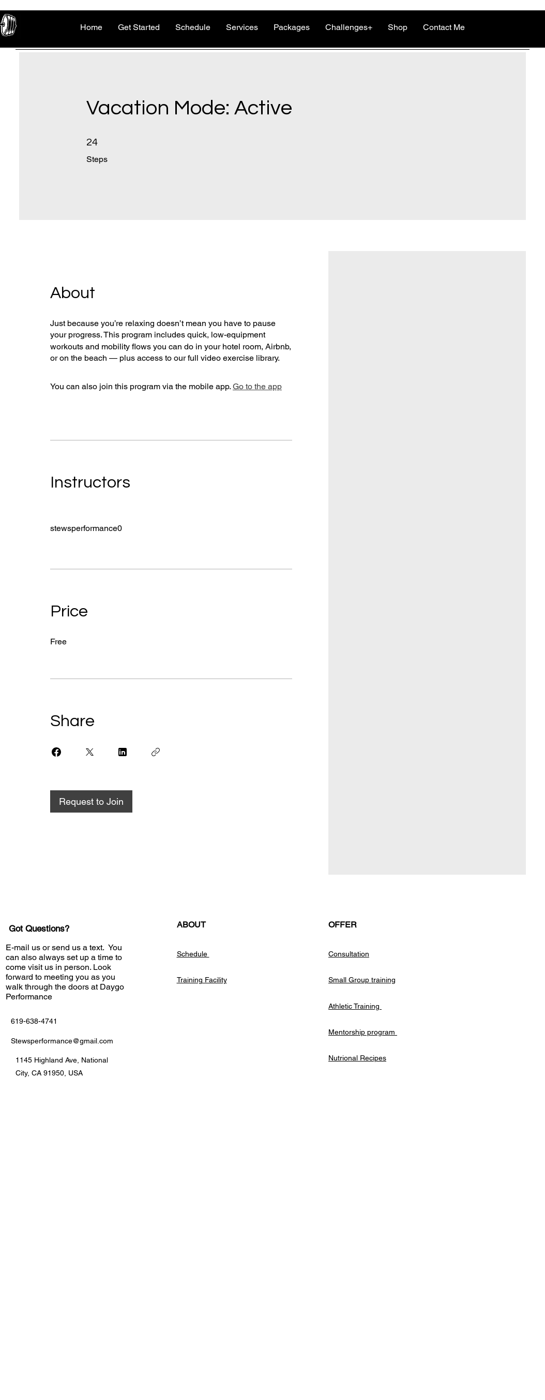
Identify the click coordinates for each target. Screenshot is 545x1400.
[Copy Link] (155, 752)
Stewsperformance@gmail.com (62, 1041)
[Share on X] (89, 752)
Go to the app (257, 386)
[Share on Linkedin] (122, 752)
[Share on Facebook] (56, 752)
